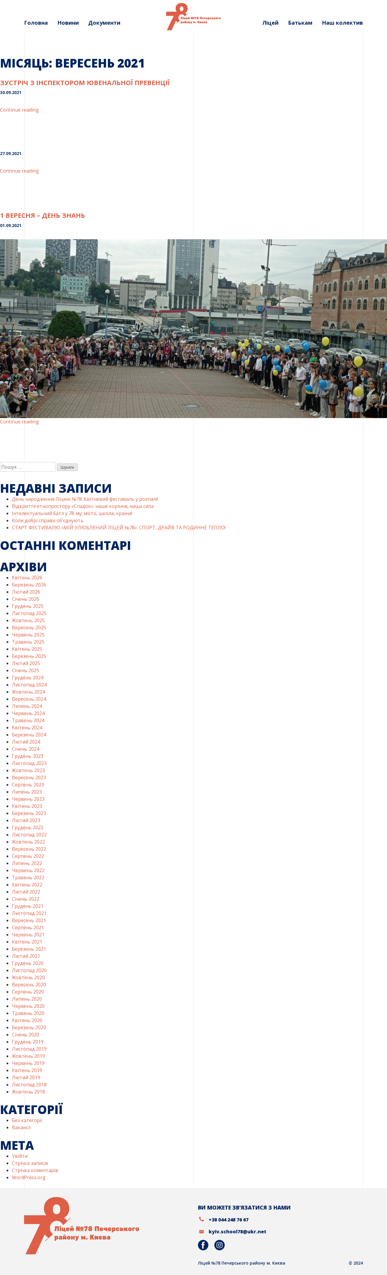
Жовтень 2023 (28, 770)
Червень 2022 (28, 870)
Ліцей (270, 22)
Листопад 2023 (29, 763)
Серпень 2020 (28, 991)
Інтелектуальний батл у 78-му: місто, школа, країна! (72, 513)
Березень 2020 (29, 1027)
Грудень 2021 (27, 906)
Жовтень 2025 (28, 620)
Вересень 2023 (29, 777)
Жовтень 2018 (28, 1091)
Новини (68, 22)
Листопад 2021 (29, 913)
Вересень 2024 (29, 699)
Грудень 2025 (27, 606)
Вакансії (21, 1127)
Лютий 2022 (26, 891)
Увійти (20, 1156)
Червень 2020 (28, 1006)
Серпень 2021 (28, 927)
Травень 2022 (28, 877)
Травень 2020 (28, 1013)
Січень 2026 (25, 599)
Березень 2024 (29, 734)
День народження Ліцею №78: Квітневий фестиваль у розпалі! (85, 499)
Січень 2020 (25, 1034)
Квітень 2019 (27, 1070)
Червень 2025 (28, 634)
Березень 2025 (29, 656)
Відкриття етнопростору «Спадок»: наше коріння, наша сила (83, 506)
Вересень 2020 (29, 984)
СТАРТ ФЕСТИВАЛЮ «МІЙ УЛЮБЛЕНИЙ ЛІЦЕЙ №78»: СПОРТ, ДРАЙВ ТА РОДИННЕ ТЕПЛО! (119, 527)
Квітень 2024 (27, 727)
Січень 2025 (25, 670)
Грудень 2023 (27, 756)
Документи (104, 22)
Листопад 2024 (29, 684)
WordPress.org (28, 1177)
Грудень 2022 (27, 827)
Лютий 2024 (26, 742)
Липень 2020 (27, 999)
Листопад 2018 (29, 1084)
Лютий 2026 (26, 592)
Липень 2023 (27, 792)
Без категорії (27, 1120)
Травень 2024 (28, 720)
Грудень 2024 (27, 677)
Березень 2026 (29, 584)
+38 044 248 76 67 (228, 1219)
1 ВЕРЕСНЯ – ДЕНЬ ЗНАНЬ (42, 215)
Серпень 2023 (28, 784)
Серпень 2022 (28, 856)
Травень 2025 (28, 642)
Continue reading (19, 110)
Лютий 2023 (26, 820)
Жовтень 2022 (28, 841)
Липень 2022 (27, 863)
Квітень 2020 (27, 1020)
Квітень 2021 (27, 941)
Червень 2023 (28, 799)
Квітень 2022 (27, 884)
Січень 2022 (25, 899)
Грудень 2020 (27, 963)
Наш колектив (342, 22)
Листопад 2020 (29, 970)
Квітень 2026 (27, 577)
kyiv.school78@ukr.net (237, 1231)
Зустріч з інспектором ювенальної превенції (85, 82)
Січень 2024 (25, 749)
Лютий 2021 (26, 956)
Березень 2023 (29, 813)
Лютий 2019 (26, 1077)
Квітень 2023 (27, 806)
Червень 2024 (28, 713)
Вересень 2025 (29, 627)
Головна (36, 22)
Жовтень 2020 (28, 977)
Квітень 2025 (27, 649)
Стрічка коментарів (35, 1170)
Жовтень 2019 (28, 1056)
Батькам (300, 22)
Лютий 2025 (26, 663)
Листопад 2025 (29, 613)
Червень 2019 (28, 1063)
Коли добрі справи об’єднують (48, 520)
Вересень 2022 (29, 849)
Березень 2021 (29, 949)
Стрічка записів (30, 1163)
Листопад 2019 (29, 1049)
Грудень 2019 (27, 1041)
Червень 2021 (28, 934)
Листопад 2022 (29, 834)
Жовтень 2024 (28, 692)
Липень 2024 (27, 706)
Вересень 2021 (29, 920)
